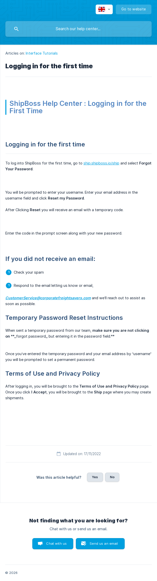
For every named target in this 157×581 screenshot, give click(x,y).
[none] (104, 9)
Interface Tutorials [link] (42, 53)
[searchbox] (78, 29)
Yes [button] (95, 477)
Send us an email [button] (104, 543)
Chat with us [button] (56, 543)
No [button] (112, 477)
